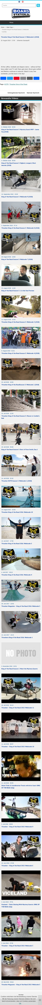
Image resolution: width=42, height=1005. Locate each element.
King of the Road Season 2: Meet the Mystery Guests (19, 669)
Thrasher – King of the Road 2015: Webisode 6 (17, 866)
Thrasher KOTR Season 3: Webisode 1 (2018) (16, 481)
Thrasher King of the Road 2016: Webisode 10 (17, 512)
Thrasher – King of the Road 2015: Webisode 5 (17, 946)
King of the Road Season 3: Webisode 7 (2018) (17, 259)
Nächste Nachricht (33, 93)
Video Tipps (9, 27)
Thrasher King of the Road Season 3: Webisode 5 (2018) (20, 322)
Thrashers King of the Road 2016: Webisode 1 (17, 637)
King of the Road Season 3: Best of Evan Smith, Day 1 (19, 449)
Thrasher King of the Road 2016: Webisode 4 (16, 575)
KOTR (6, 84)
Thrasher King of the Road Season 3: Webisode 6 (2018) (20, 37)
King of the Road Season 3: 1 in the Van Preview (17, 291)
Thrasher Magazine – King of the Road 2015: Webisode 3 (20, 984)
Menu (21, 22)
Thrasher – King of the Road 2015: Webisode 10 (17, 746)
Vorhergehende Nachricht (16, 93)
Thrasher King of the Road (18, 84)
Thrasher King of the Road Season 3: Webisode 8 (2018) (20, 228)
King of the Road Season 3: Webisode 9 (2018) (17, 197)
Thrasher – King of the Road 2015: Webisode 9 (17, 827)
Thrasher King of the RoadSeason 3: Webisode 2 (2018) (20, 385)
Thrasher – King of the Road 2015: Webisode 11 (17, 708)
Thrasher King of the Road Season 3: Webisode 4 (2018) (20, 353)
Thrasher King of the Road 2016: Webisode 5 (16, 543)
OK (20, 1003)
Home (2, 27)
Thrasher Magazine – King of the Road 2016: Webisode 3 (20, 606)
